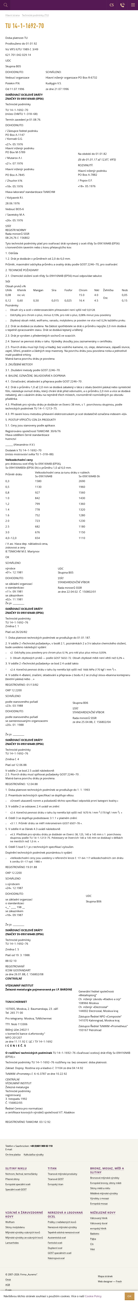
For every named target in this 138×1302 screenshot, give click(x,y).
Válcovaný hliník (98, 1218)
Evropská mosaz (99, 1203)
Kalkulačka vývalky (34, 1154)
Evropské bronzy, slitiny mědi (105, 1183)
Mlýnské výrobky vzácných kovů (22, 1232)
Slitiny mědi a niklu (100, 1188)
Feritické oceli (55, 1242)
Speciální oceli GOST (16, 1189)
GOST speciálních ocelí (59, 1253)
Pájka (93, 1238)
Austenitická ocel (57, 1237)
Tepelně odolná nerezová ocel (63, 1232)
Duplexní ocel (55, 1248)
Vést (92, 1249)
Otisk (8, 1279)
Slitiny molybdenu (15, 1227)
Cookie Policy (93, 1296)
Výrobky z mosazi (99, 1198)
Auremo (25, 5)
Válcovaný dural (98, 1223)
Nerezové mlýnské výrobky (62, 1227)
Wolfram (10, 1222)
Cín (92, 1244)
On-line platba (12, 1154)
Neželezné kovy (103, 1212)
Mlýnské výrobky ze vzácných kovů (24, 1237)
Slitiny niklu (16, 1168)
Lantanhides (12, 1242)
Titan (52, 1168)
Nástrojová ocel (56, 1258)
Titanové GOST (56, 1179)
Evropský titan (55, 1184)
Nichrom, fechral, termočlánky (21, 1173)
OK (129, 1296)
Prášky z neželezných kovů (62, 1222)
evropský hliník (98, 1228)
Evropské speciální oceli (17, 1184)
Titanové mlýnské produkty (62, 1173)
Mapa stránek (105, 1276)
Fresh (119, 1281)
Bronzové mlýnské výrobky (104, 1177)
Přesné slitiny (12, 1179)
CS (112, 5)
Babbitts (94, 1233)
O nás (8, 1290)
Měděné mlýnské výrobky (104, 1193)
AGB (7, 1284)
